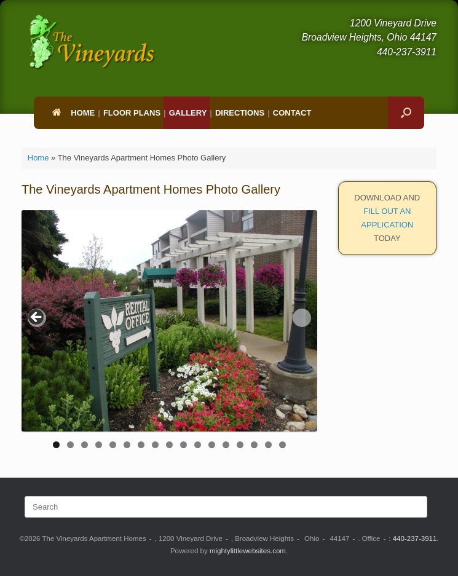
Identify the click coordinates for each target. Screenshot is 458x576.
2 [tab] (70, 444)
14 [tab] (240, 444)
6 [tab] (127, 444)
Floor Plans (131, 112)
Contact (292, 112)
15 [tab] (254, 444)
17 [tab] (283, 444)
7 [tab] (141, 444)
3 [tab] (84, 444)
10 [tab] (184, 444)
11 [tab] (198, 444)
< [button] (37, 318)
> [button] (302, 318)
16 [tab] (269, 444)
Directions (239, 112)
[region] (169, 333)
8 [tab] (155, 444)
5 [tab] (112, 444)
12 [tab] (212, 444)
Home (73, 112)
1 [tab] (56, 444)
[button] (406, 113)
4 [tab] (98, 444)
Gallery (188, 112)
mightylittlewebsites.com (248, 550)
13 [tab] (226, 444)
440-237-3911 (415, 538)
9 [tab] (169, 444)
